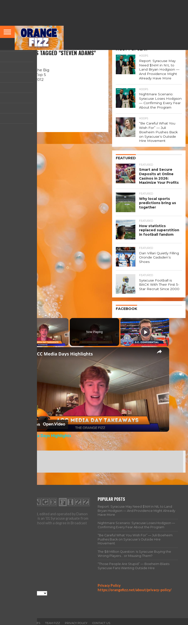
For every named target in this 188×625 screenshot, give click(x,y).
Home (12, 613)
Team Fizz (52, 613)
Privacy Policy (109, 576)
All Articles (31, 613)
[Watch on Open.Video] (43, 415)
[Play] (145, 322)
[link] (27, 345)
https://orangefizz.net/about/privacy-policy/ (135, 580)
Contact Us (101, 613)
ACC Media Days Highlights (63, 344)
